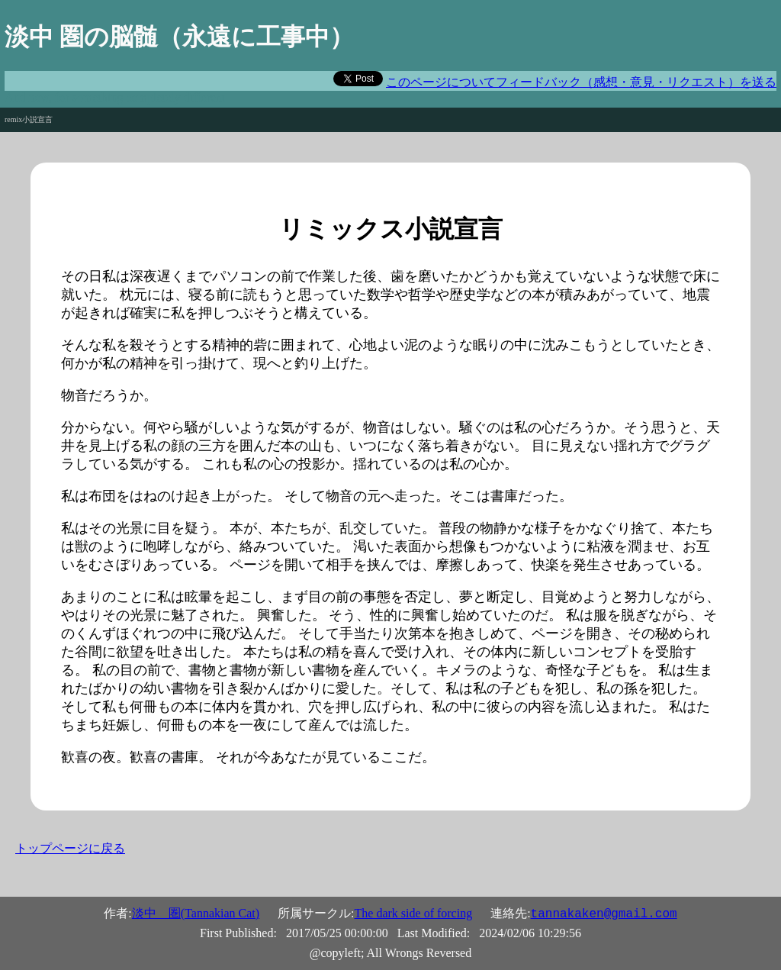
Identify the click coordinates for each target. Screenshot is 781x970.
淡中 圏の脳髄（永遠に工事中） (179, 36)
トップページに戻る (70, 848)
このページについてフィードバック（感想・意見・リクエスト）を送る (581, 82)
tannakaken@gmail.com (604, 914)
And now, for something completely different (115, 97)
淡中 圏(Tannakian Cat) (195, 913)
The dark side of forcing (414, 913)
